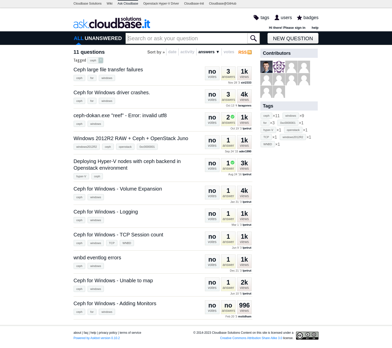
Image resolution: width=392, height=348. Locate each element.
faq (86, 332)
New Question (293, 38)
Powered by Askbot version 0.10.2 (97, 338)
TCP (112, 243)
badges (310, 17)
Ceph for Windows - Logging (106, 212)
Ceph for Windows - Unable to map (113, 280)
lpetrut (247, 128)
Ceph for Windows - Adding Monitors (115, 303)
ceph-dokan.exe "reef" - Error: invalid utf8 (120, 115)
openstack (125, 146)
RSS (242, 52)
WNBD (126, 243)
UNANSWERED (103, 38)
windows (107, 77)
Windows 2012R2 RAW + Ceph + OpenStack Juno (131, 138)
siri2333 (246, 82)
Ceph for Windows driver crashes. (112, 92)
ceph (79, 77)
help (315, 28)
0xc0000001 (147, 146)
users (286, 17)
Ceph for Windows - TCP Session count (118, 234)
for (92, 77)
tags (265, 17)
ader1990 (245, 151)
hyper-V (81, 176)
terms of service (130, 332)
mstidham (244, 316)
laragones (244, 105)
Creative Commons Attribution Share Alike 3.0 (251, 338)
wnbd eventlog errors (97, 257)
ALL (79, 38)
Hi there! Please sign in (287, 28)
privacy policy (108, 332)
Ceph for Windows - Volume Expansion (118, 189)
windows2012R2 (86, 146)
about (77, 332)
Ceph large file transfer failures (108, 69)
